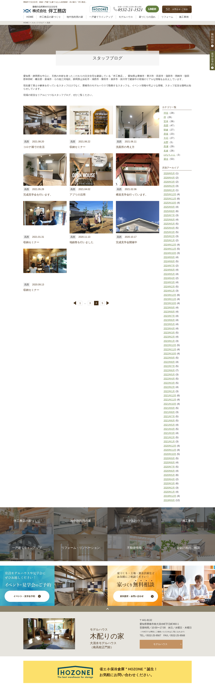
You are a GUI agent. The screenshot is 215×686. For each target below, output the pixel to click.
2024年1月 (169, 291)
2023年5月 (169, 324)
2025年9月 (169, 207)
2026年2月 (169, 186)
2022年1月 (169, 391)
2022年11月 (170, 349)
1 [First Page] (80, 303)
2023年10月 (170, 303)
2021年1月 (169, 441)
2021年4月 (169, 429)
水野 (166, 142)
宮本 (166, 121)
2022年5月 (169, 374)
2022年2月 (169, 387)
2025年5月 (169, 224)
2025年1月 (169, 240)
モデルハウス (160, 644)
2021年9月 (169, 408)
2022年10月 (170, 353)
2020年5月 (169, 475)
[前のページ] (74, 303)
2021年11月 (170, 399)
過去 (166, 159)
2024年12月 (170, 244)
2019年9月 (169, 500)
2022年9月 (169, 358)
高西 (166, 125)
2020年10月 (170, 454)
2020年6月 (169, 471)
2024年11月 (170, 249)
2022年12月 (170, 345)
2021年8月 (169, 412)
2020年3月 (169, 483)
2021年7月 (169, 416)
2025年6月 (169, 219)
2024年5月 (169, 274)
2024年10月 (170, 253)
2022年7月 (169, 366)
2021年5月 (169, 425)
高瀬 (166, 146)
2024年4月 (169, 278)
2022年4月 (169, 378)
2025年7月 (169, 215)
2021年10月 (170, 404)
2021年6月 (169, 420)
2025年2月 (169, 236)
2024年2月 (169, 286)
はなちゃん (169, 155)
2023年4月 (169, 328)
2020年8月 (169, 462)
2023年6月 (169, 320)
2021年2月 (169, 437)
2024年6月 (169, 270)
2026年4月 (169, 177)
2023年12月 (170, 295)
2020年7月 (169, 467)
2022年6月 (169, 370)
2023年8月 (169, 311)
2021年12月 (170, 395)
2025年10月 (170, 203)
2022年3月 (169, 383)
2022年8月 (169, 362)
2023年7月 (169, 316)
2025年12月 (170, 194)
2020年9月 (169, 458)
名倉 (166, 150)
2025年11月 (170, 198)
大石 (166, 138)
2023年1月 (169, 341)
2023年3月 (169, 332)
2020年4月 (169, 479)
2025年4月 (169, 228)
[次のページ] (108, 303)
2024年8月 (169, 261)
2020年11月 (170, 450)
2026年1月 (169, 190)
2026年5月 (169, 173)
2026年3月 (169, 182)
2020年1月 (169, 492)
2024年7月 (169, 265)
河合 (166, 113)
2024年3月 (169, 282)
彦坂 (166, 134)
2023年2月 (169, 337)
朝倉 (166, 130)
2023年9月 (169, 307)
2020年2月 (169, 488)
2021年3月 (169, 433)
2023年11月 (170, 299)
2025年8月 (169, 211)
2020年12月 (170, 446)
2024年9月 (169, 257)
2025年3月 (169, 232)
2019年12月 (170, 496)
